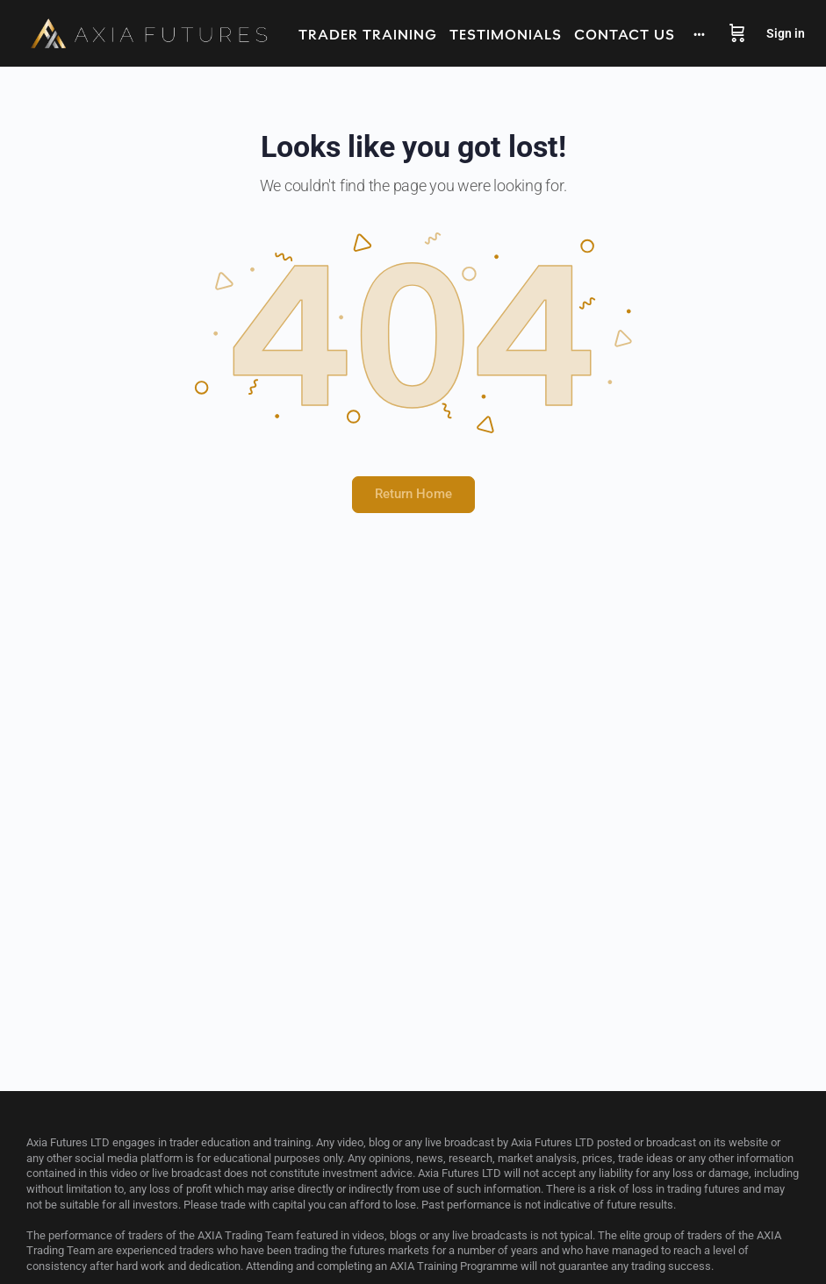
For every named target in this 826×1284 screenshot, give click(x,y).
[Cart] (737, 33)
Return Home (413, 494)
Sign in (785, 33)
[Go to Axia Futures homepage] (149, 33)
